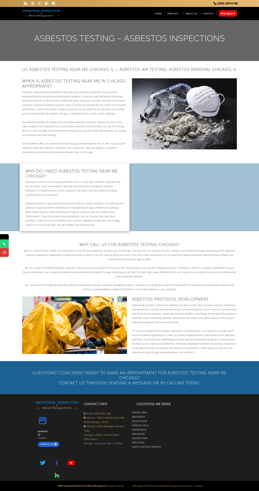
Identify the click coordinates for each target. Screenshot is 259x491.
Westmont (138, 416)
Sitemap (198, 485)
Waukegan (138, 433)
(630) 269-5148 (226, 3)
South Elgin (139, 421)
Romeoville (139, 429)
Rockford (138, 442)
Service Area (139, 412)
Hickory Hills (140, 425)
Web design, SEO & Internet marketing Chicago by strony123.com (163, 485)
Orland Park (140, 438)
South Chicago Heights (146, 446)
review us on (48, 444)
